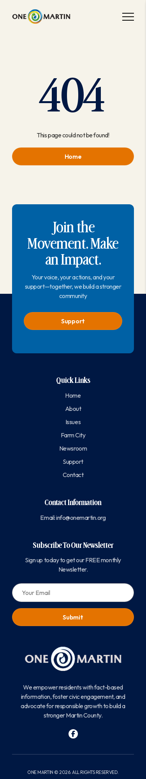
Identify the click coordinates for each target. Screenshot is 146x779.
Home (73, 156)
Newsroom (73, 448)
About (73, 408)
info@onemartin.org (81, 517)
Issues (73, 422)
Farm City (73, 435)
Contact (73, 475)
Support (73, 321)
